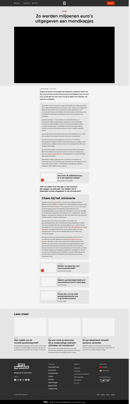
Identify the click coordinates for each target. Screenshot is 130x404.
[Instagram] (18, 380)
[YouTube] (111, 3)
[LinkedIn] (26, 380)
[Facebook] (29, 380)
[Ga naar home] (64, 3)
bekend (53, 202)
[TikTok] (23, 380)
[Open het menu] (17, 3)
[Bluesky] (21, 380)
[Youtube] (15, 380)
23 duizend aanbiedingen (53, 154)
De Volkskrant (76, 227)
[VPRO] (105, 380)
